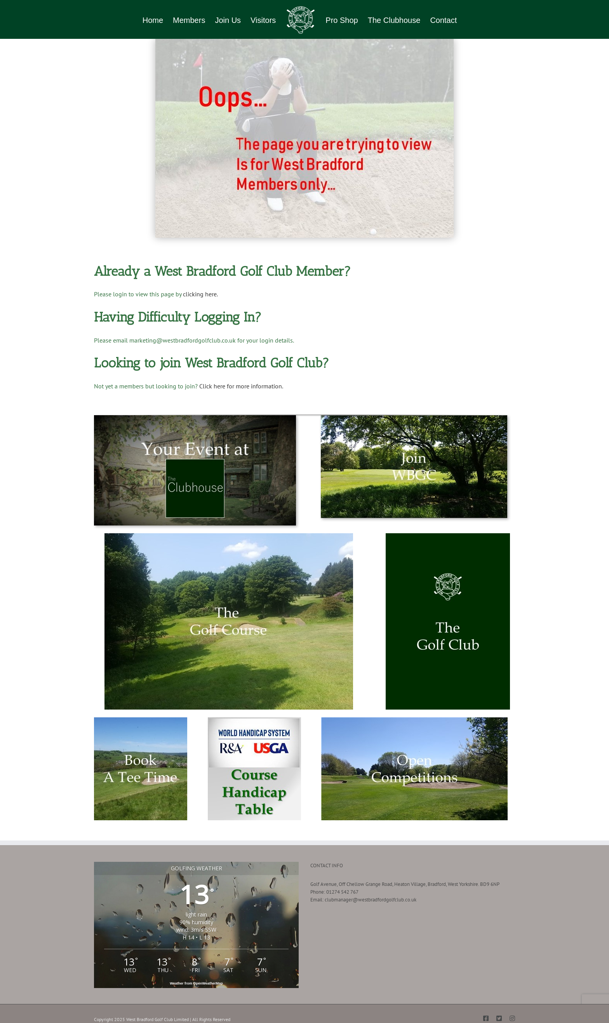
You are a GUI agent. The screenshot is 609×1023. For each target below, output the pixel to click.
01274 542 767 (342, 892)
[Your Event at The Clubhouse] (195, 417)
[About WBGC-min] (448, 535)
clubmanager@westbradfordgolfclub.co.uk (370, 899)
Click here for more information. (241, 386)
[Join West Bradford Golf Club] (414, 417)
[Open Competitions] (414, 720)
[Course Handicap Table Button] (254, 720)
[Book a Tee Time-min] (140, 720)
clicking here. (201, 294)
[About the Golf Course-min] (228, 535)
